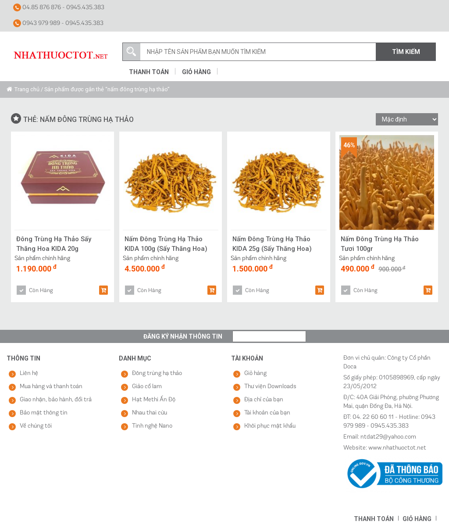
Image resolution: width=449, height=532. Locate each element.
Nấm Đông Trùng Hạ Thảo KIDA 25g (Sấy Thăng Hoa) (272, 243)
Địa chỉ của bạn (263, 399)
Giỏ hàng (196, 71)
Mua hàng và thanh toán (51, 386)
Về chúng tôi (36, 426)
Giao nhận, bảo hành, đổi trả (56, 399)
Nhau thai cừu (149, 413)
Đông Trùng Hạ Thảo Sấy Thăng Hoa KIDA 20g (54, 243)
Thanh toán (149, 71)
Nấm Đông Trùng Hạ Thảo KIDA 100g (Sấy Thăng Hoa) (167, 243)
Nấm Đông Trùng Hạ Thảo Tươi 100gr (380, 243)
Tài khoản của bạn (267, 413)
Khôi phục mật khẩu (270, 426)
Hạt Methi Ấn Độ (153, 399)
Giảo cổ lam (147, 386)
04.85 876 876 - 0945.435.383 (58, 7)
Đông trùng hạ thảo (157, 373)
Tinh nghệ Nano (152, 426)
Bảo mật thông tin (44, 413)
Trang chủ (26, 89)
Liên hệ (29, 373)
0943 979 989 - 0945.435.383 (58, 23)
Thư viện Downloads (270, 386)
